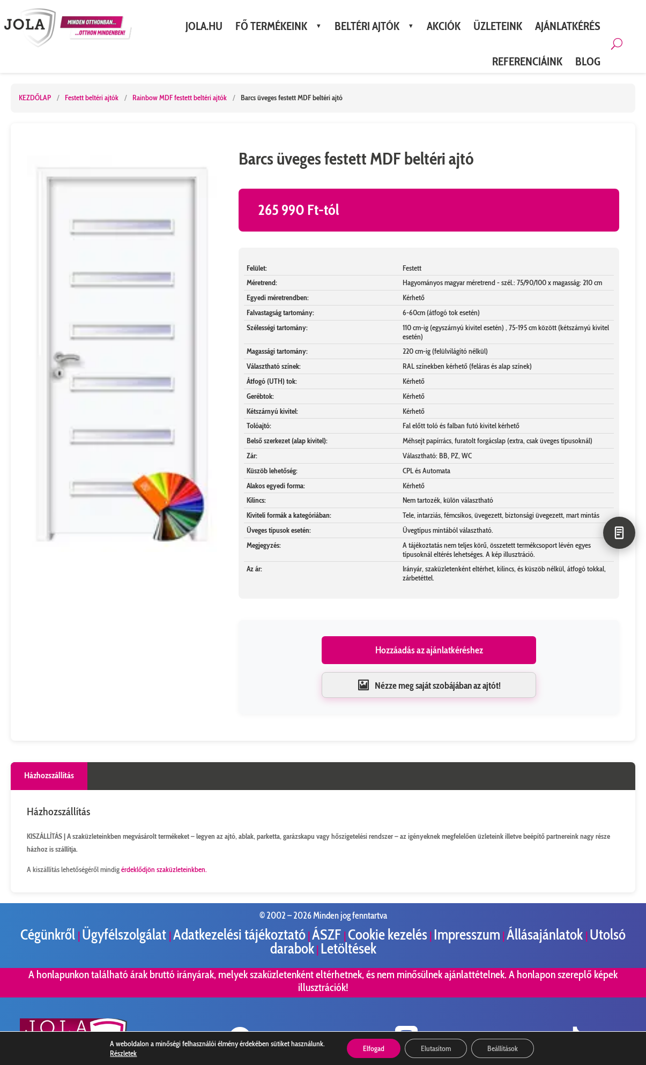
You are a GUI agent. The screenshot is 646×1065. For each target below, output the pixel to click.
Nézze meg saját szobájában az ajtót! (429, 685)
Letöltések (348, 948)
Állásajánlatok (546, 934)
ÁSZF (328, 934)
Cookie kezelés (387, 934)
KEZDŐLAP (35, 97)
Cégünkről (49, 934)
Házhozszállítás (49, 775)
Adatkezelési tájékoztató (239, 934)
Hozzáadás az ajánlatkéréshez (429, 650)
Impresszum (467, 934)
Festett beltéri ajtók (92, 97)
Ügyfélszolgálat (125, 934)
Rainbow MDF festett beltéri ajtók (180, 97)
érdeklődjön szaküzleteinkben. (164, 869)
